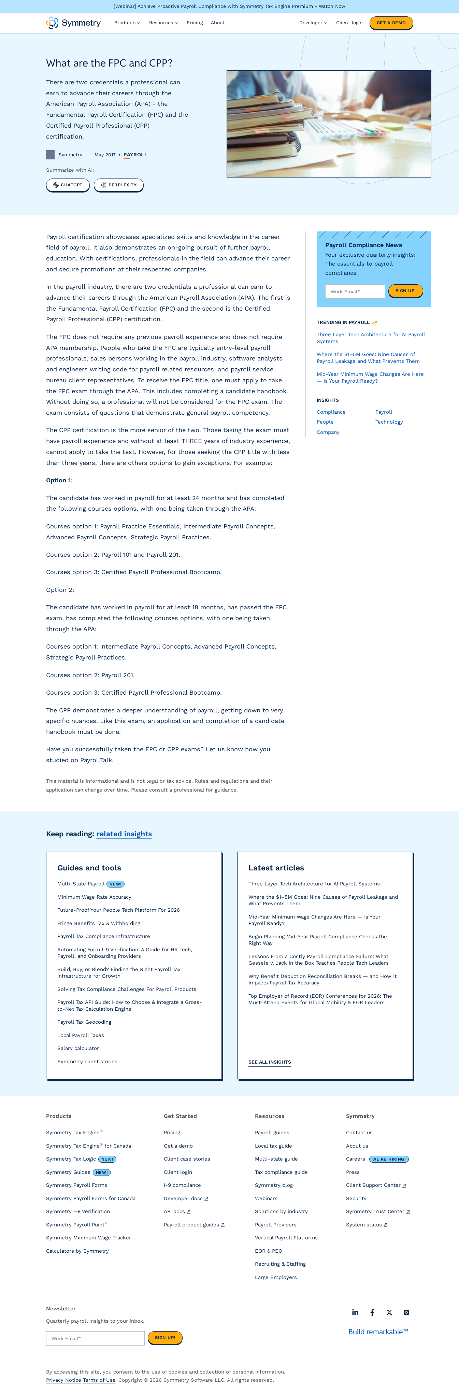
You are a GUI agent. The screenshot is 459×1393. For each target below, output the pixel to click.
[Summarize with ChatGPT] (68, 185)
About (218, 22)
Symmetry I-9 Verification (78, 1211)
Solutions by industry (281, 1211)
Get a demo (391, 22)
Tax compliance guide (281, 1172)
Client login (349, 22)
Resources (163, 23)
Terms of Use (99, 1380)
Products (127, 23)
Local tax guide (273, 1146)
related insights (124, 833)
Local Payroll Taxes (80, 1035)
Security (356, 1198)
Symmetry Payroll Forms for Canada (90, 1198)
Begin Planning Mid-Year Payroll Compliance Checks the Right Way (317, 940)
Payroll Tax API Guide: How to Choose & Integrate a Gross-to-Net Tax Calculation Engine (129, 1005)
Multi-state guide (276, 1159)
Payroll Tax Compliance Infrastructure (103, 936)
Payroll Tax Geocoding (84, 1022)
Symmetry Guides (78, 1172)
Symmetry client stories (87, 1061)
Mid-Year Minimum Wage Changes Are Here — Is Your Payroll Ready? (314, 920)
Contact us (359, 1132)
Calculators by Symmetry (77, 1251)
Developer (313, 23)
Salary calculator (78, 1048)
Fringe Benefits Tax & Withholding (98, 923)
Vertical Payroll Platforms (286, 1238)
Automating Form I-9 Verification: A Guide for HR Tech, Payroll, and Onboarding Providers (124, 953)
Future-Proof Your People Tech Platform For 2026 (118, 910)
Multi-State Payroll (91, 884)
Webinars (266, 1198)
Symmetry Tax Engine (74, 1132)
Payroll (136, 155)
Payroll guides (272, 1132)
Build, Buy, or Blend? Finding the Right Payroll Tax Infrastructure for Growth (119, 972)
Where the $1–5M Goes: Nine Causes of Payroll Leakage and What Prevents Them (323, 900)
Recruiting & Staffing (280, 1264)
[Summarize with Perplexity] (119, 185)
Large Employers (276, 1277)
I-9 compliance (182, 1185)
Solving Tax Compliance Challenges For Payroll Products (126, 989)
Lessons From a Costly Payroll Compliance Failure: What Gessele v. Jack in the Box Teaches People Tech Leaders (318, 959)
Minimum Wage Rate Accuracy (94, 897)
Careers (377, 1159)
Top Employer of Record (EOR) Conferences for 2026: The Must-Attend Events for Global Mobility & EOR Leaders (320, 999)
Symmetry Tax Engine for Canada (88, 1145)
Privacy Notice (63, 1380)
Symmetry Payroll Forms (76, 1185)
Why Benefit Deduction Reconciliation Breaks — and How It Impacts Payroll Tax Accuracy (322, 979)
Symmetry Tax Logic (81, 1159)
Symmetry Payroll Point (76, 1224)
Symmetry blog (274, 1185)
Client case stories (187, 1159)
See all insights (269, 1062)
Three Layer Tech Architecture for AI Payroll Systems (314, 884)
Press (353, 1172)
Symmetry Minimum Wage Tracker (88, 1238)
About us (357, 1146)
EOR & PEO (268, 1251)
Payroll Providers (276, 1225)
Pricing (195, 22)
